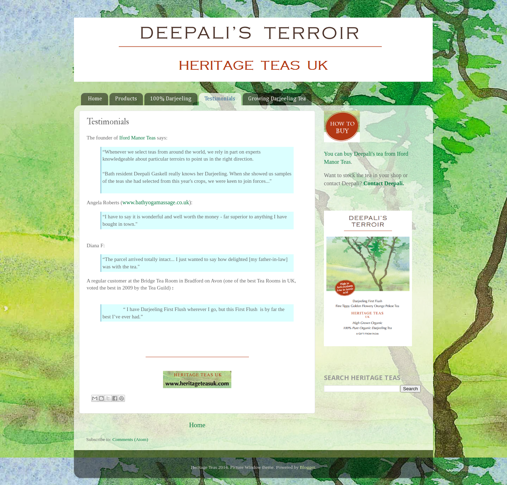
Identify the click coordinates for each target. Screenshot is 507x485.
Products (126, 99)
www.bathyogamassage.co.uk (155, 202)
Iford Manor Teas (137, 138)
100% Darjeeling (171, 99)
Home (95, 99)
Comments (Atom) (130, 439)
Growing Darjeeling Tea (277, 99)
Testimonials (220, 99)
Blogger (307, 467)
